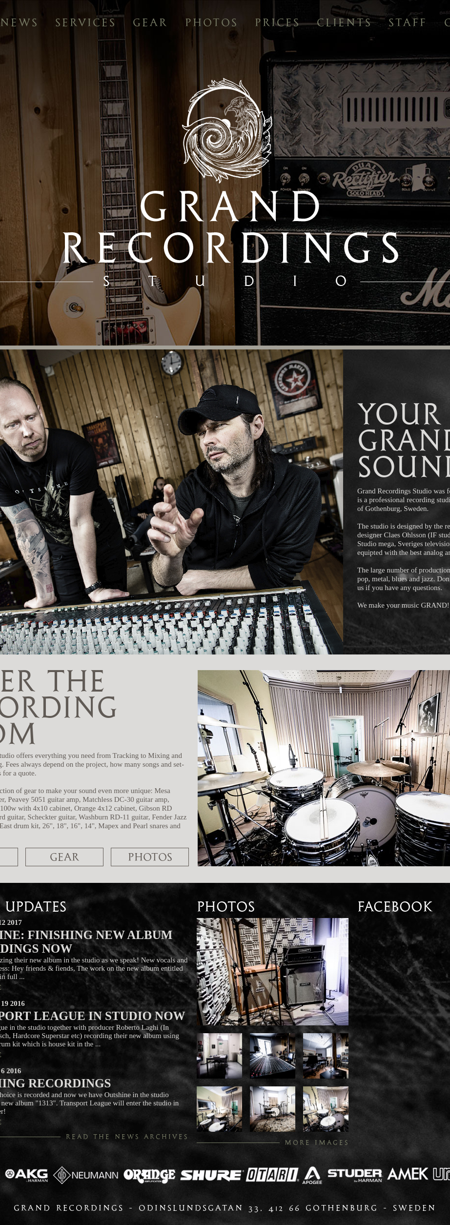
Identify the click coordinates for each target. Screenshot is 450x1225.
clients (344, 22)
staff (408, 22)
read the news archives (127, 1137)
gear (150, 22)
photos (211, 22)
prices (277, 22)
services (85, 22)
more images (317, 1142)
